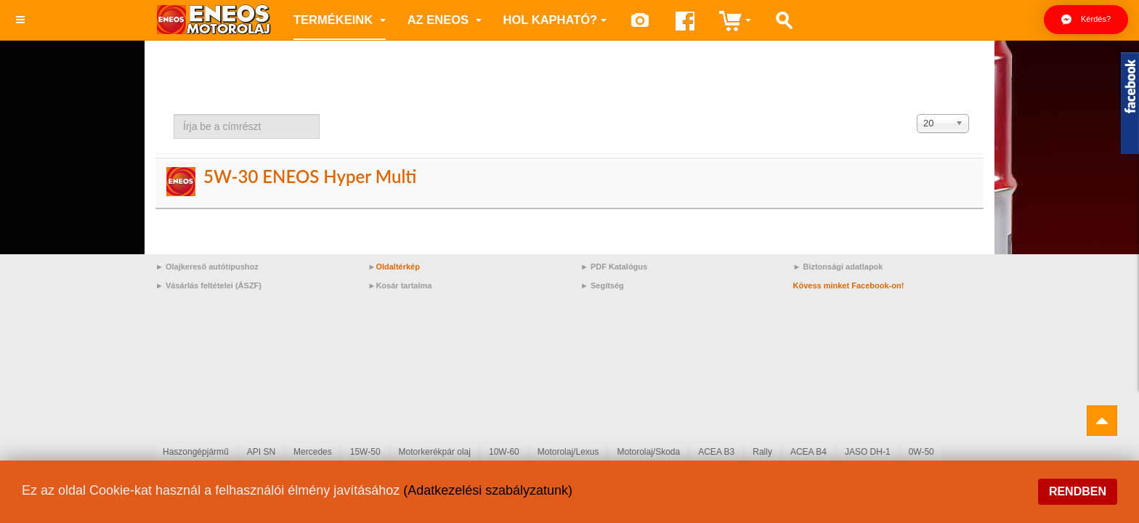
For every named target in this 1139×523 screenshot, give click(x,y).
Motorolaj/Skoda (648, 452)
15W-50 (365, 452)
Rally (762, 452)
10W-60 (504, 452)
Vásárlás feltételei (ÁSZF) (214, 285)
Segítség (607, 285)
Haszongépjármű (196, 452)
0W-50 (921, 452)
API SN (261, 452)
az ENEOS (445, 19)
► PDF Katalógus (613, 266)
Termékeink (339, 19)
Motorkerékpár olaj (435, 452)
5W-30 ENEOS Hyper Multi (309, 176)
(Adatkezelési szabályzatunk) (487, 490)
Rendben (1077, 491)
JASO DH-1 (868, 452)
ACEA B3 (716, 452)
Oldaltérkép (398, 266)
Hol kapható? (555, 19)
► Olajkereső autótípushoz (207, 266)
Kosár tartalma (403, 285)
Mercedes (312, 452)
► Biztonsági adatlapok (838, 266)
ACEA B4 (808, 452)
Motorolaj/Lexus (568, 452)
